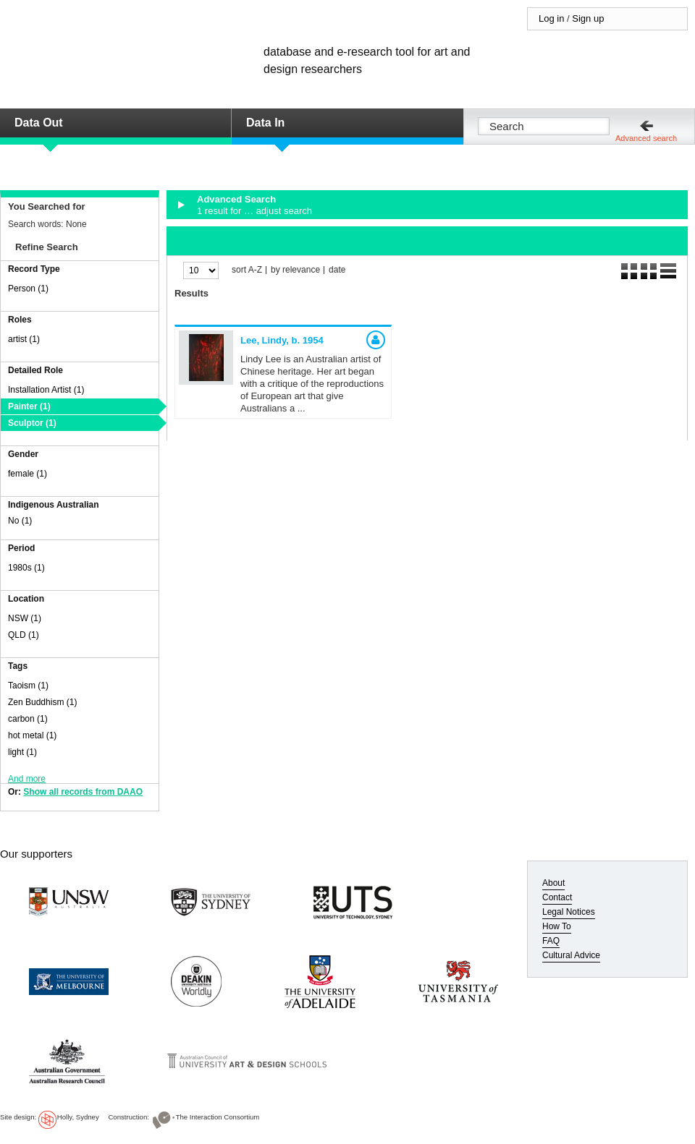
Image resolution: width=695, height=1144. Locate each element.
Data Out (38, 122)
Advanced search (646, 138)
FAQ (551, 941)
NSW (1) (24, 618)
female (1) (27, 474)
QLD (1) (23, 635)
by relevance (295, 270)
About (553, 883)
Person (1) (28, 288)
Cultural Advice (571, 955)
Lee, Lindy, (282, 340)
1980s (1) (26, 568)
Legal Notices (568, 912)
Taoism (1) (28, 685)
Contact (557, 897)
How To (556, 926)
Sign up (588, 18)
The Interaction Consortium (218, 1117)
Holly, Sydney (78, 1117)
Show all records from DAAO (83, 792)
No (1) (20, 521)
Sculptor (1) (32, 423)
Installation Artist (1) (46, 390)
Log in (551, 18)
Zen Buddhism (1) (42, 702)
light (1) (22, 752)
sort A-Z (247, 270)
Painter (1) (29, 406)
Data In (265, 122)
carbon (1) (28, 719)
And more (27, 779)
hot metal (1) (32, 735)
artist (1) (24, 339)
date (337, 270)
